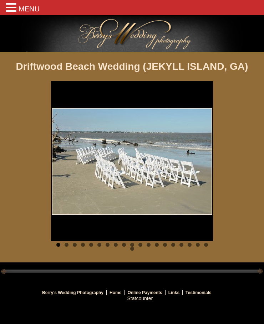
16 (181, 245)
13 (157, 245)
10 (132, 245)
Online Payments (144, 292)
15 (173, 245)
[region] (132, 161)
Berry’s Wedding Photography (72, 292)
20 (132, 249)
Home (115, 292)
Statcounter (140, 298)
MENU (29, 9)
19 (206, 245)
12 (149, 245)
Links (173, 292)
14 (165, 245)
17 (190, 245)
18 (198, 245)
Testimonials (198, 292)
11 (140, 245)
